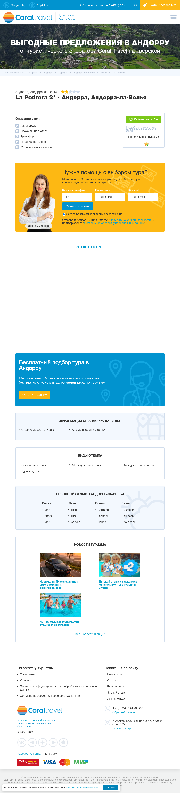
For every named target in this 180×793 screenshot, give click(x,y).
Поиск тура (114, 674)
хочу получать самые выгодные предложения (92, 214)
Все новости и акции (90, 634)
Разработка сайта (29, 753)
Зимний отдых (116, 692)
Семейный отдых (33, 465)
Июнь (74, 510)
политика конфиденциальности (102, 776)
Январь (129, 516)
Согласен (110, 787)
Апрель (49, 516)
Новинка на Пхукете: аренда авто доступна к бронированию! (59, 584)
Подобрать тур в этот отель (141, 129)
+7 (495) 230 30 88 (121, 5)
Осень (100, 503)
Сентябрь (104, 510)
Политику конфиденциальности (130, 220)
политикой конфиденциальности (82, 787)
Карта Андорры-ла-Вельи (88, 429)
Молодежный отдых (86, 465)
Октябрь (103, 516)
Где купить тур (121, 728)
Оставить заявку (34, 394)
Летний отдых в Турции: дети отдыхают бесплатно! (59, 623)
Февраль (129, 522)
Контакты (26, 680)
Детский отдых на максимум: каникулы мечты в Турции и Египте (118, 584)
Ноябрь (102, 522)
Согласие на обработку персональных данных (114, 223)
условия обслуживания (136, 776)
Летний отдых (116, 698)
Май (47, 522)
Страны (112, 680)
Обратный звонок (123, 712)
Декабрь (129, 510)
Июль (74, 516)
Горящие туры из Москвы (33, 720)
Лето (72, 503)
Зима (126, 503)
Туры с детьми (31, 471)
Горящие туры (116, 686)
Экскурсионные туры (138, 465)
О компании (27, 674)
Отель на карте (90, 247)
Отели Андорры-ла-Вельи (38, 429)
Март (48, 510)
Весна (46, 503)
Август (75, 522)
